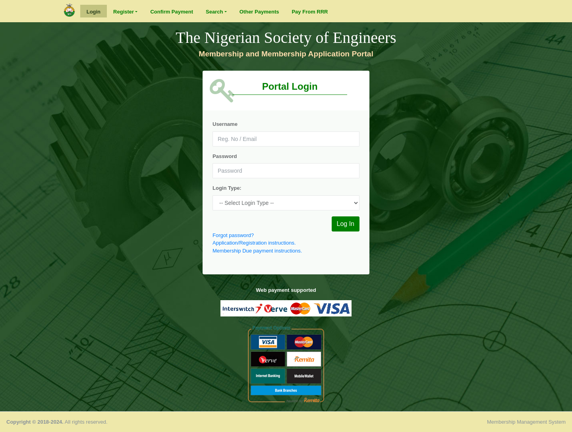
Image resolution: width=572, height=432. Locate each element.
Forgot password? (233, 235)
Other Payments (259, 12)
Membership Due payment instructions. (257, 251)
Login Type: (227, 188)
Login (93, 12)
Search (214, 12)
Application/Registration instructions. (254, 243)
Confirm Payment (171, 12)
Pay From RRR (310, 12)
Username (225, 124)
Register (123, 12)
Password (225, 156)
